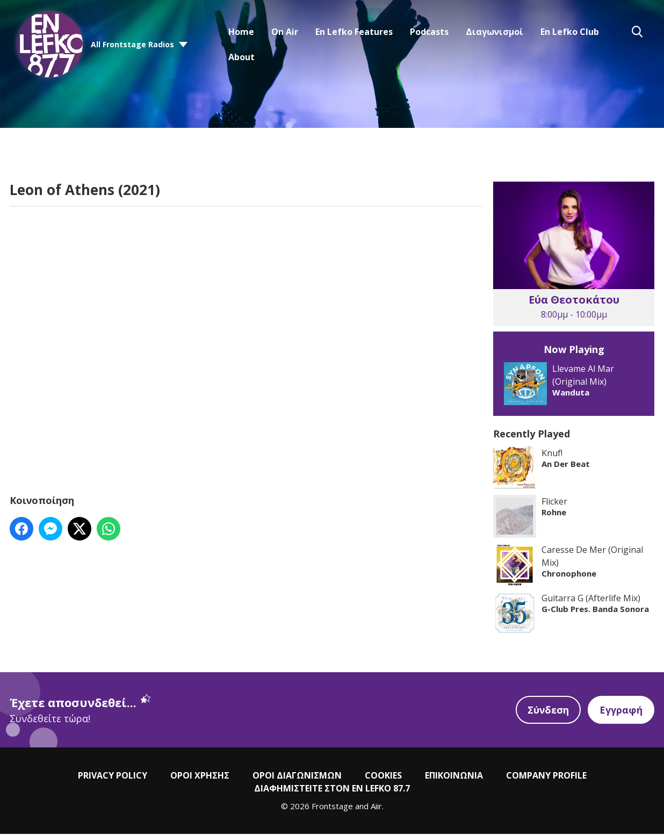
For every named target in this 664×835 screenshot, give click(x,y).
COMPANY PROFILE (546, 777)
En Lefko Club (569, 32)
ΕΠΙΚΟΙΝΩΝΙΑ (454, 777)
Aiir (376, 807)
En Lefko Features (354, 32)
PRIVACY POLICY (112, 777)
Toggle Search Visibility (637, 32)
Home (241, 32)
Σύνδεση (548, 711)
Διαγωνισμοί (494, 32)
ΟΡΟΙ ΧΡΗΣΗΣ (199, 777)
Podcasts (429, 32)
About (241, 57)
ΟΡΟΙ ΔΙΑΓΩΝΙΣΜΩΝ (297, 777)
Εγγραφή (621, 711)
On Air (284, 32)
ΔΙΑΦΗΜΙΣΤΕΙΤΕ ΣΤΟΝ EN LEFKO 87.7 (332, 790)
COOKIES (383, 777)
